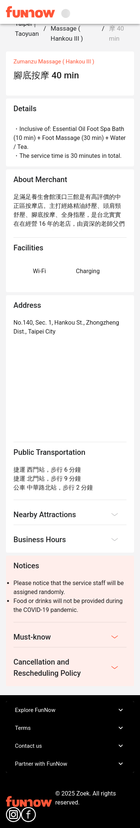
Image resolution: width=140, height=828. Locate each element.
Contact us (70, 746)
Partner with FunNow (70, 764)
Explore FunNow (70, 710)
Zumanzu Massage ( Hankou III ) (67, 28)
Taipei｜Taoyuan (27, 28)
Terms (70, 728)
